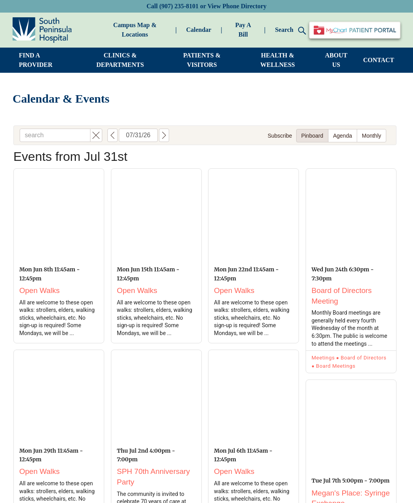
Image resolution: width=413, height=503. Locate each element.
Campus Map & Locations (135, 30)
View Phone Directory (236, 6)
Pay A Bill (243, 30)
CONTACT (378, 60)
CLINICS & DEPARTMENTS (120, 60)
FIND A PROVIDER (35, 60)
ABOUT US (336, 60)
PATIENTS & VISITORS (202, 60)
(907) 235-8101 (179, 6)
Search (290, 30)
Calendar (198, 29)
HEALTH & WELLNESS (277, 60)
